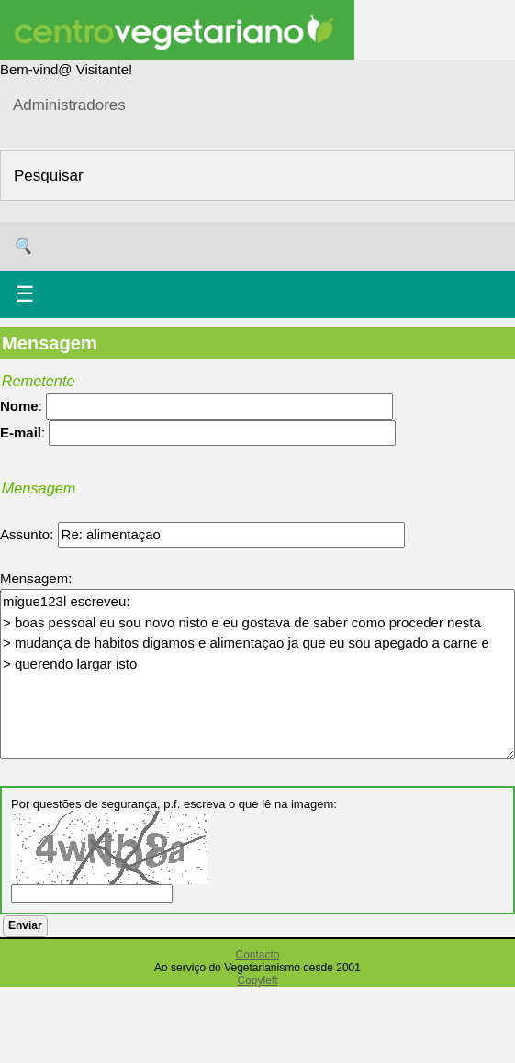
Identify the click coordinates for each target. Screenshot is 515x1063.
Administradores (69, 105)
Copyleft (257, 980)
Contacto (257, 954)
